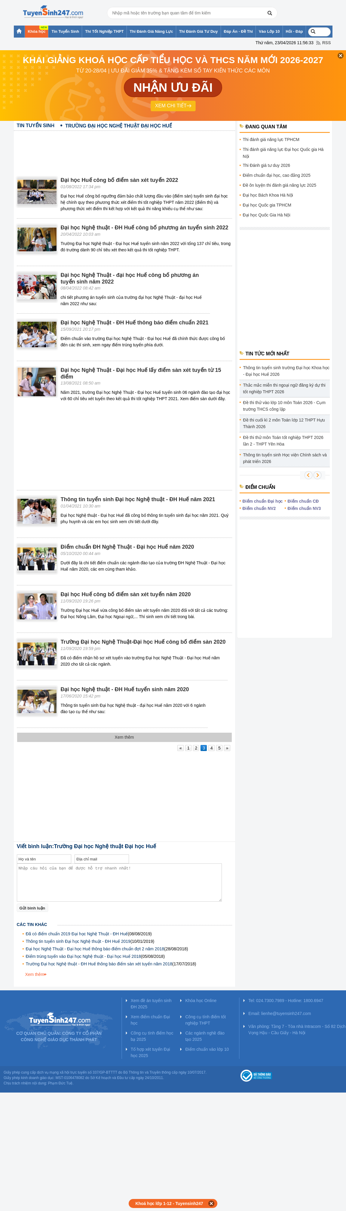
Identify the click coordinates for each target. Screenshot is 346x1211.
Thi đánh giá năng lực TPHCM (271, 139)
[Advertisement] (124, 148)
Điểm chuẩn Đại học (263, 501)
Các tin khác (32, 924)
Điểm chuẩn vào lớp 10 (207, 1049)
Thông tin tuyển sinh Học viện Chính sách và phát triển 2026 (285, 458)
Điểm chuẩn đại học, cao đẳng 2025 (277, 175)
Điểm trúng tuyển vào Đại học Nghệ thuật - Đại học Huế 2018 (83, 956)
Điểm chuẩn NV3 (304, 508)
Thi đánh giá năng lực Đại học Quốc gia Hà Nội (283, 153)
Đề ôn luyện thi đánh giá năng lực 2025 (280, 185)
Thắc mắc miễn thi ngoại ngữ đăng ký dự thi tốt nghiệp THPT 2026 (284, 388)
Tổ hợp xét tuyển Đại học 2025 (150, 1052)
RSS (326, 42)
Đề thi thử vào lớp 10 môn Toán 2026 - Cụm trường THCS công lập (284, 406)
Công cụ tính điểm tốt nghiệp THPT (205, 1020)
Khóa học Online (200, 1000)
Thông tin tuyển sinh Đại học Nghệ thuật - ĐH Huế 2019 (78, 941)
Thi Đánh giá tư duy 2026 (266, 165)
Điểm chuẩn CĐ (303, 501)
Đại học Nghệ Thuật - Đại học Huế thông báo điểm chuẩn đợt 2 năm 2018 (95, 948)
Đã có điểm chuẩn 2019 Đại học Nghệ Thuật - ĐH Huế (77, 933)
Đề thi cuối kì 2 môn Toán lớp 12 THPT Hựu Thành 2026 (284, 423)
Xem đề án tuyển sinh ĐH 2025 (151, 1003)
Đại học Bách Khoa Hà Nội (268, 195)
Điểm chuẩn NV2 (259, 508)
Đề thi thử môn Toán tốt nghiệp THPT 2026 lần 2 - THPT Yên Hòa (283, 440)
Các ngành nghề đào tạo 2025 (204, 1036)
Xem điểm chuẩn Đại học (150, 1020)
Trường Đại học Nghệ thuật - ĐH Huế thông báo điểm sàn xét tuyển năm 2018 (99, 963)
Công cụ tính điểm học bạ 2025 (152, 1036)
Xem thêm (34, 974)
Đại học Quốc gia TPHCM (267, 205)
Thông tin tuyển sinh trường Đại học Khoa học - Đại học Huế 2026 (286, 371)
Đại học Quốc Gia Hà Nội (266, 215)
